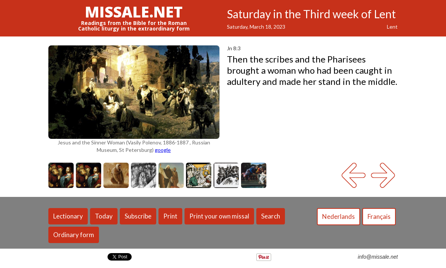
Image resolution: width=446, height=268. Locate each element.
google (163, 150)
